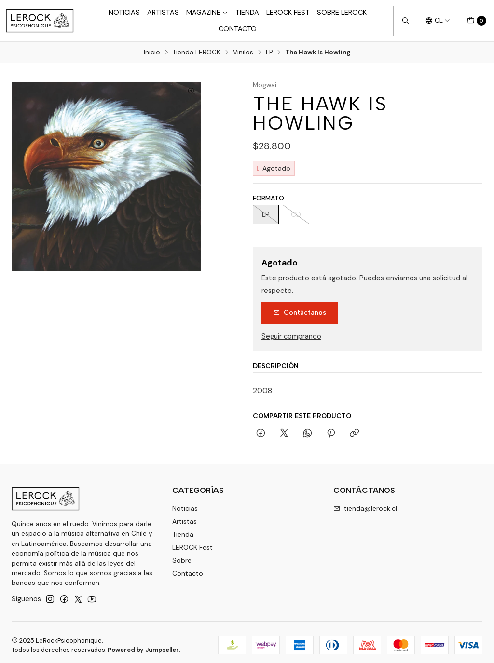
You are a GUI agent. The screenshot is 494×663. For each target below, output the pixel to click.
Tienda (247, 12)
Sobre (182, 560)
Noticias (124, 12)
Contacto (238, 29)
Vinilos (243, 52)
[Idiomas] (438, 20)
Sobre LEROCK (342, 12)
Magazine (207, 12)
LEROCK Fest (192, 547)
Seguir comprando (291, 336)
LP (269, 52)
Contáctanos (299, 312)
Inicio (152, 52)
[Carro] (476, 20)
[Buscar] (405, 20)
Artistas (163, 12)
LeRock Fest (288, 12)
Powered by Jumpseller (143, 650)
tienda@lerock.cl (365, 508)
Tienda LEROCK (196, 52)
